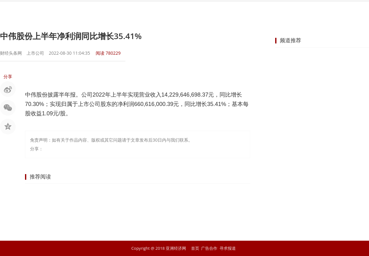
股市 (134, 11)
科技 (270, 11)
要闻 (112, 11)
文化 (292, 11)
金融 (157, 11)
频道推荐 (290, 40)
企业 (202, 11)
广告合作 (209, 248)
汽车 (247, 11)
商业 (179, 11)
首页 (89, 11)
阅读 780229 (108, 53)
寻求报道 (228, 248)
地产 (225, 11)
